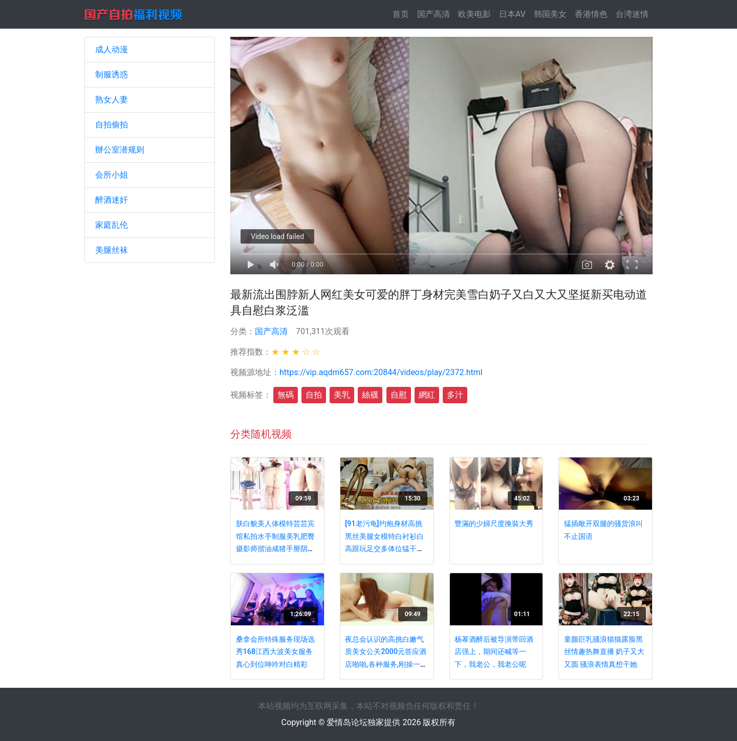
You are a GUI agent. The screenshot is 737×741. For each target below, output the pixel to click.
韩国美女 (550, 14)
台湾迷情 (632, 14)
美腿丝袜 (111, 250)
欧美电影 (474, 14)
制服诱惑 (111, 74)
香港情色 (591, 14)
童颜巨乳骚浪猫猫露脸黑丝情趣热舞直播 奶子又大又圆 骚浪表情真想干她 (604, 652)
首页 (403, 13)
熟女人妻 (111, 99)
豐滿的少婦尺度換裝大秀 (493, 523)
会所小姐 (111, 175)
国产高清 (433, 14)
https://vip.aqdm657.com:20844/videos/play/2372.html (381, 372)
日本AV (512, 14)
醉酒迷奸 (111, 200)
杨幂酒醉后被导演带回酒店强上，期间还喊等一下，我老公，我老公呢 (493, 652)
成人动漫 (111, 49)
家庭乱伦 (111, 225)
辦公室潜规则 (119, 150)
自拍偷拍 (111, 124)
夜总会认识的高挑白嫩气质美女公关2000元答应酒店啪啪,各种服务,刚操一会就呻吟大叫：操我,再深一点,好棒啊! (386, 664)
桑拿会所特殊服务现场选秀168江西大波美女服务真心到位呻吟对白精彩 (275, 652)
